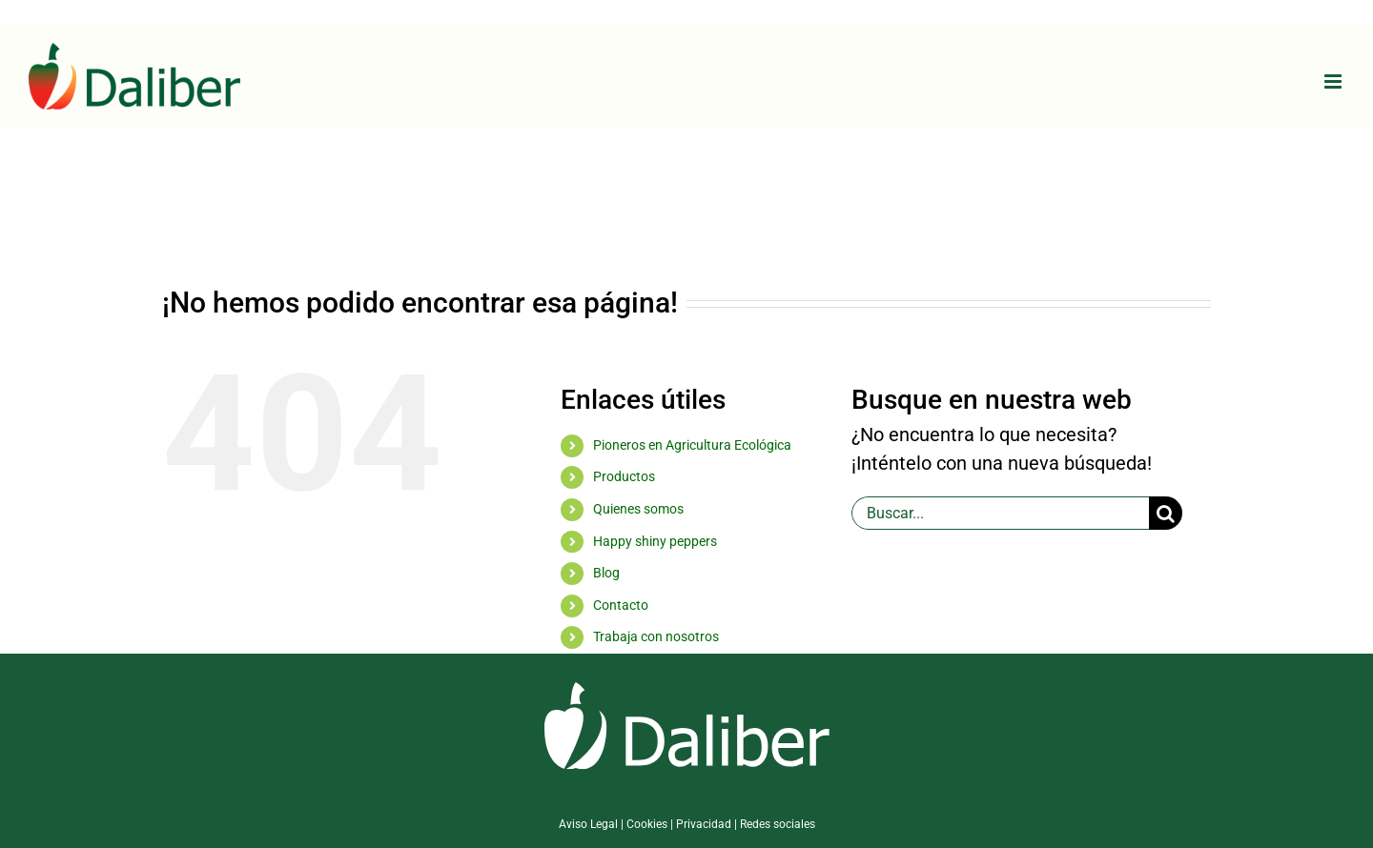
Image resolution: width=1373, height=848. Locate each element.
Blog (606, 572)
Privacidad (703, 824)
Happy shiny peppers (655, 541)
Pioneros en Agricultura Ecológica (692, 445)
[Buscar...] (1000, 513)
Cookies (646, 824)
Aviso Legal (588, 824)
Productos (624, 476)
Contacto (620, 605)
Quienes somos (638, 508)
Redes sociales (777, 824)
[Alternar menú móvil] (1334, 81)
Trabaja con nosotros (656, 636)
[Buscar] (1165, 513)
